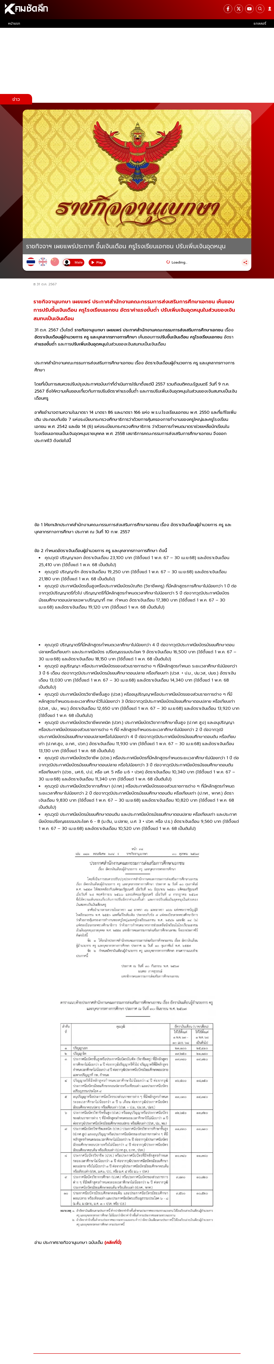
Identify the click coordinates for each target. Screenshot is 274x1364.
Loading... (179, 262)
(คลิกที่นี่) (112, 1242)
